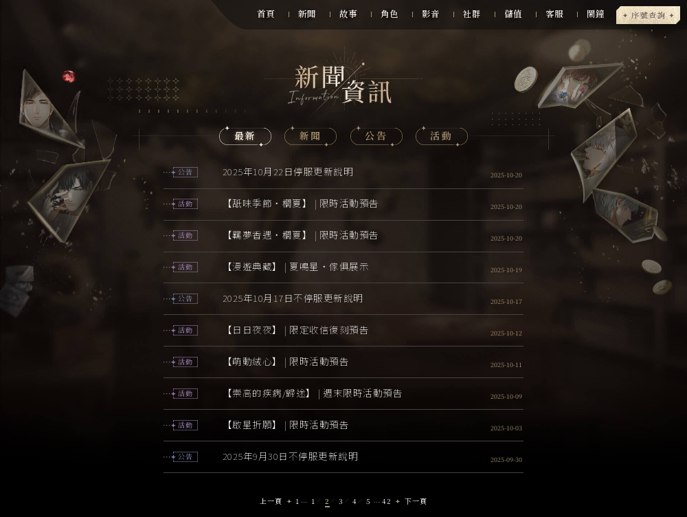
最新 (245, 135)
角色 (389, 14)
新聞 (307, 14)
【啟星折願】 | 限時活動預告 (286, 424)
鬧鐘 (596, 14)
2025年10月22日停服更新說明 (288, 171)
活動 (441, 135)
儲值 (513, 14)
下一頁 (416, 501)
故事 (348, 14)
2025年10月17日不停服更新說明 (293, 298)
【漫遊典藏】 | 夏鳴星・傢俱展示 (296, 266)
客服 (554, 14)
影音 (431, 14)
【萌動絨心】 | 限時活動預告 (286, 361)
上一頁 (271, 501)
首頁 (266, 14)
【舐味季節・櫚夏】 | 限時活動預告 (301, 203)
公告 (376, 135)
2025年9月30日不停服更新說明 (291, 456)
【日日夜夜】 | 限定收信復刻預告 (296, 329)
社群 (472, 14)
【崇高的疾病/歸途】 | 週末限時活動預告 (313, 392)
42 (387, 501)
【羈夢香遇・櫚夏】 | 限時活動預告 (301, 234)
